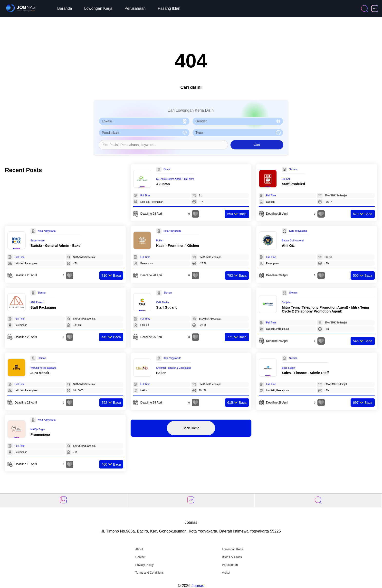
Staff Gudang (167, 307)
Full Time (145, 195)
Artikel (226, 572)
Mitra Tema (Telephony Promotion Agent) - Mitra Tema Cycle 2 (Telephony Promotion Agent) (325, 309)
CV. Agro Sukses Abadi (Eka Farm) (175, 179)
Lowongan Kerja (98, 8)
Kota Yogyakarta (47, 231)
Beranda (64, 8)
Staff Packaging (43, 307)
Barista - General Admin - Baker (56, 246)
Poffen (159, 240)
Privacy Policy (144, 565)
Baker (161, 373)
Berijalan (286, 302)
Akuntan (163, 184)
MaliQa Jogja (37, 429)
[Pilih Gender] (237, 121)
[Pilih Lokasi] (144, 121)
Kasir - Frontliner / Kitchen (177, 246)
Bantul (166, 169)
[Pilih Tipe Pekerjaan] (237, 133)
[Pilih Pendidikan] (144, 133)
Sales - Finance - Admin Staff (305, 373)
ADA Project (37, 302)
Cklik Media (162, 302)
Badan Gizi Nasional (293, 240)
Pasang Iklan (169, 8)
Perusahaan (134, 8)
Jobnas (197, 586)
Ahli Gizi (289, 246)
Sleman (293, 169)
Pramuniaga (40, 434)
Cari (257, 145)
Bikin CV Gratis (232, 557)
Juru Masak (39, 373)
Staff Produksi (293, 184)
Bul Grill (286, 179)
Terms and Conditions (149, 572)
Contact (140, 557)
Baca (237, 214)
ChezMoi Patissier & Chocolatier (173, 368)
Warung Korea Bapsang (43, 368)
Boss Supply (289, 368)
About (139, 549)
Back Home (191, 428)
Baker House (37, 240)
